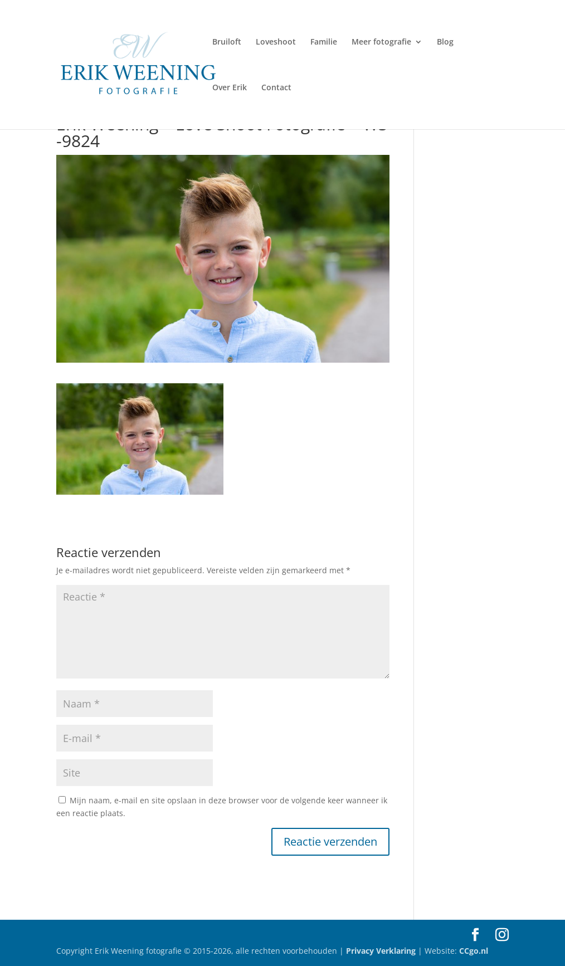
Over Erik (229, 88)
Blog (445, 42)
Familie (323, 42)
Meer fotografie (381, 42)
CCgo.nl (473, 950)
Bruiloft (226, 42)
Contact (276, 88)
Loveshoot (276, 42)
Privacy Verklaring (382, 950)
